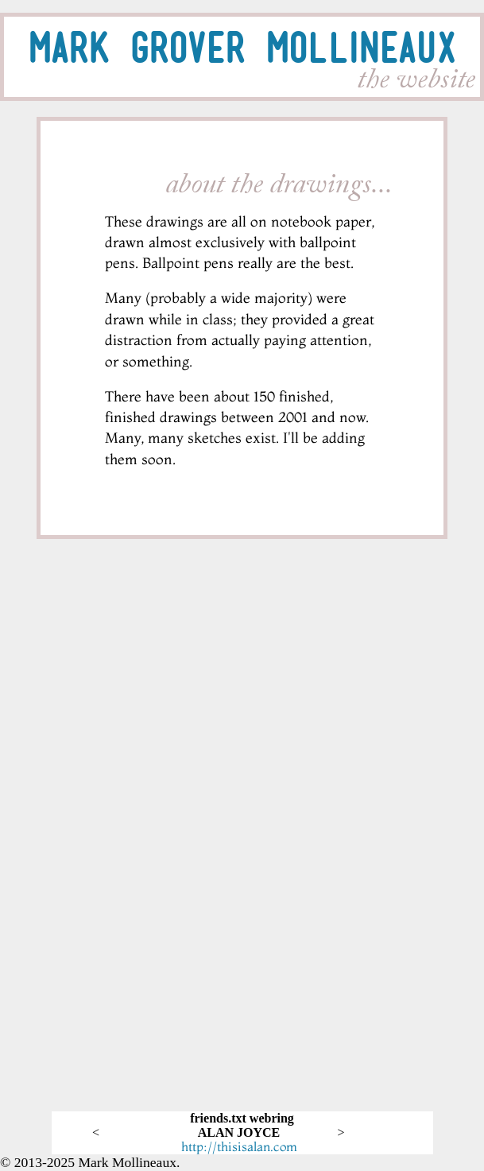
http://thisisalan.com (239, 1146)
